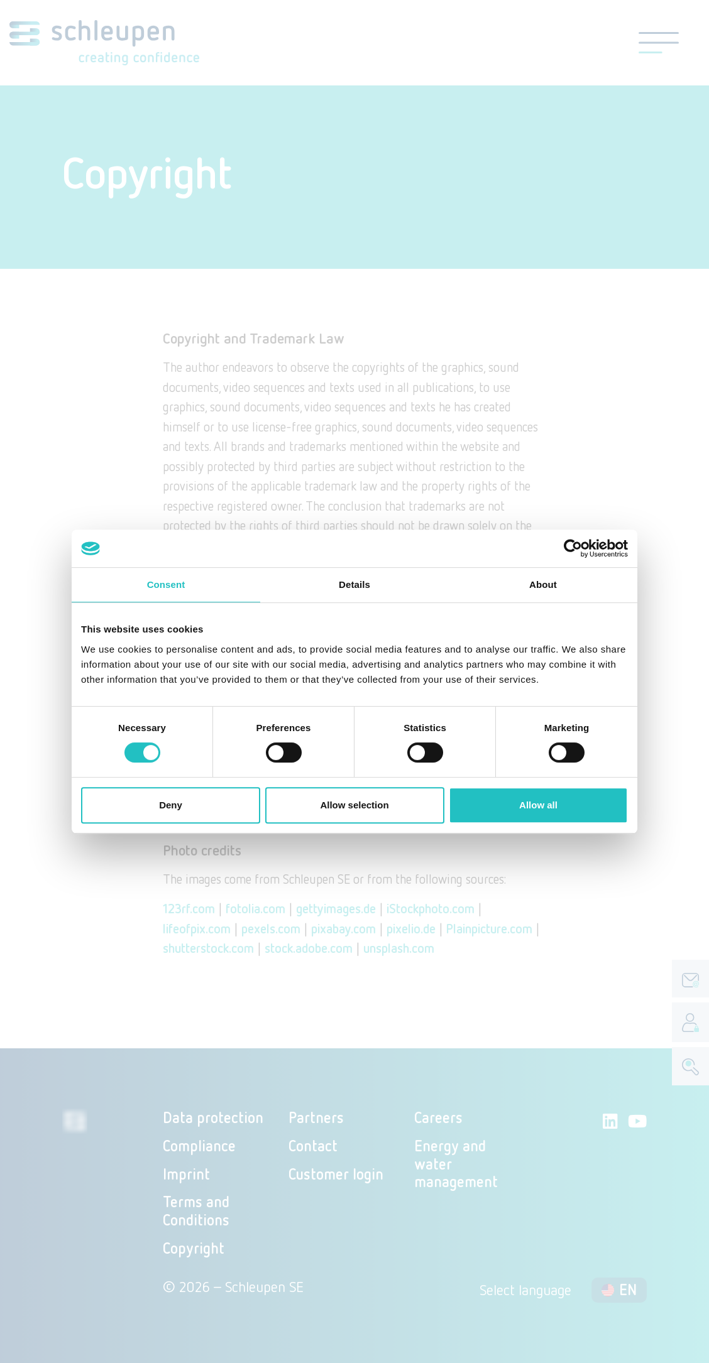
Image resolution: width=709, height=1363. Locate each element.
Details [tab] (354, 584)
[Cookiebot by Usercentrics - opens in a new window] (573, 548)
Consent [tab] (166, 584)
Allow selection (354, 805)
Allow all (538, 805)
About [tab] (543, 584)
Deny (170, 805)
